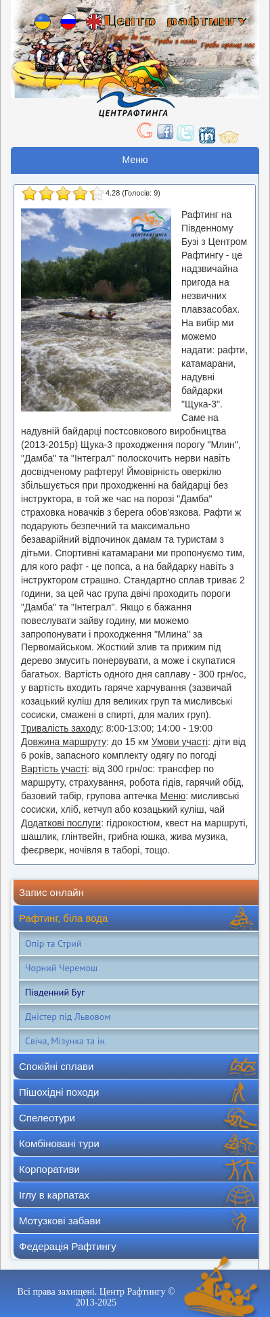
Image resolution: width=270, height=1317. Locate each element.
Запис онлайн (51, 892)
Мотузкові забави (60, 1220)
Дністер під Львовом (67, 1016)
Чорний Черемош (61, 968)
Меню (135, 159)
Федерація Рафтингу (67, 1246)
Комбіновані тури (59, 1143)
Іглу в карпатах (54, 1195)
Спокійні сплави (56, 1066)
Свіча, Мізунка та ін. (66, 1041)
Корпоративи (49, 1169)
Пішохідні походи (59, 1092)
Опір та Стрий (53, 943)
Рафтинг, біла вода (63, 918)
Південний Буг (55, 992)
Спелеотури (47, 1117)
